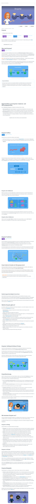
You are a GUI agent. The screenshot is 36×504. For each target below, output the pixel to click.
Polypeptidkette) (21, 139)
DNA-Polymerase (8, 316)
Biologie (3, 28)
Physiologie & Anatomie (8, 28)
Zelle (26, 459)
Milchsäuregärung (23, 476)
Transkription (10, 59)
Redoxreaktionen (6, 311)
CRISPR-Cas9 (13, 434)
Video (32, 39)
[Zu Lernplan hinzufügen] (20, 26)
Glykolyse (22, 323)
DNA (7, 59)
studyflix (18, 1)
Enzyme (13, 28)
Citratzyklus (30, 455)
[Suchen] (34, 3)
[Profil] (34, 1)
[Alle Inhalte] (1, 1)
